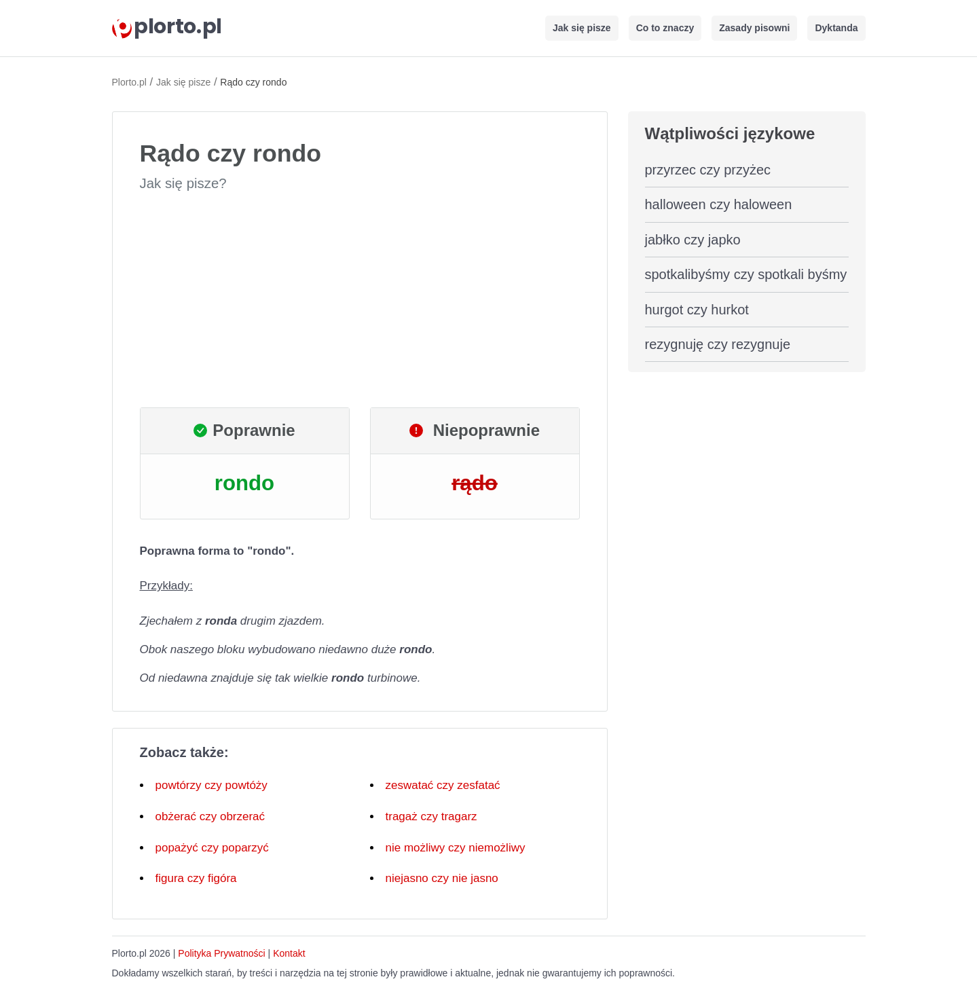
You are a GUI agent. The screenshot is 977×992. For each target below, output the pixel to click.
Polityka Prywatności (221, 953)
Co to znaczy (665, 27)
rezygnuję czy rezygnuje (718, 344)
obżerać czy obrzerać (210, 816)
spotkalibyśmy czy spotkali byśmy (746, 274)
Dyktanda (836, 27)
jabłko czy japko (693, 239)
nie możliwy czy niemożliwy (456, 847)
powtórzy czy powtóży (211, 785)
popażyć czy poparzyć (212, 847)
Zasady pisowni (754, 27)
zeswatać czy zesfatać (443, 785)
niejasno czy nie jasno (442, 878)
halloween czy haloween (718, 204)
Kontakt (289, 953)
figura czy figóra (196, 878)
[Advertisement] (360, 300)
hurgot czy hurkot (697, 309)
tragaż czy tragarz (431, 816)
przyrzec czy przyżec (708, 169)
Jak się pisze (582, 27)
